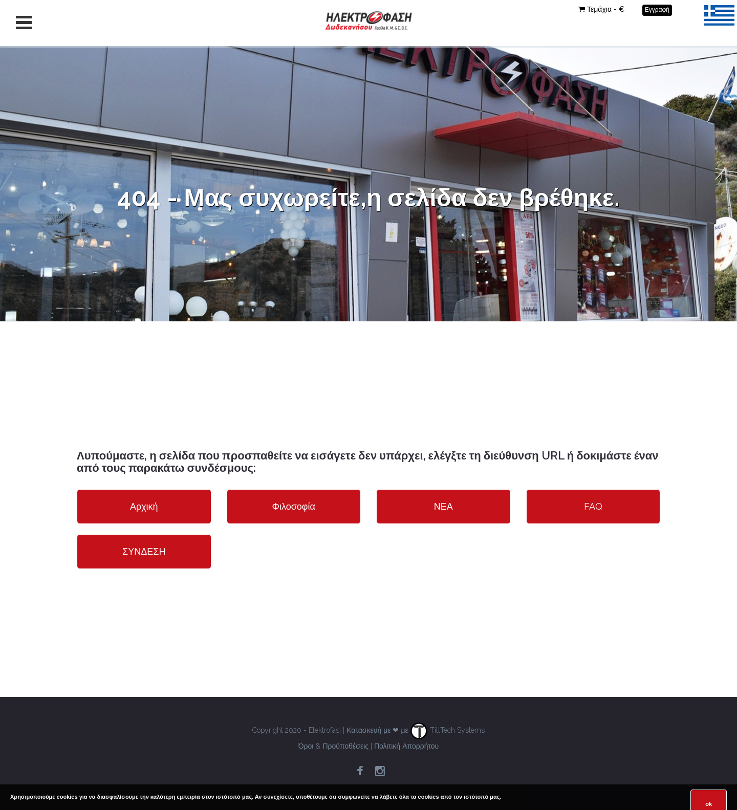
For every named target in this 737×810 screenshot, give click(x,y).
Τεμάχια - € (601, 9)
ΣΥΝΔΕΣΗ (143, 551)
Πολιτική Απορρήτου (406, 746)
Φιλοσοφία (293, 506)
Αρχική (144, 506)
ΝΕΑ (443, 506)
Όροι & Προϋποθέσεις (333, 746)
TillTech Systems (447, 730)
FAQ (593, 506)
